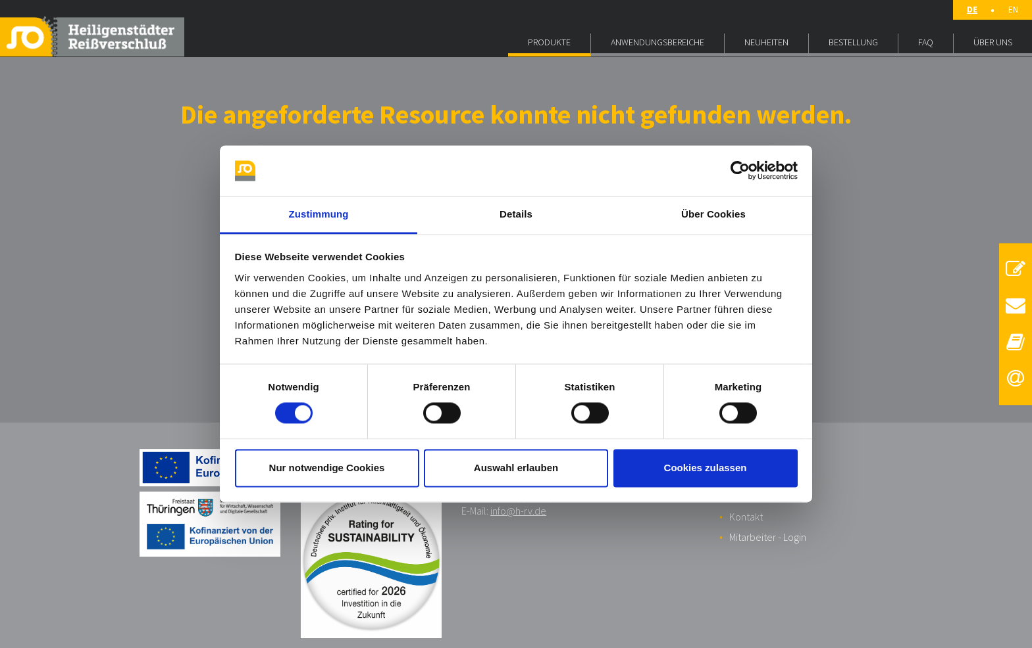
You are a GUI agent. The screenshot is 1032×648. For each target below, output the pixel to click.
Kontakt (746, 516)
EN (1013, 9)
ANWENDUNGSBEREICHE (657, 42)
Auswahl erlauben (516, 467)
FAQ (925, 42)
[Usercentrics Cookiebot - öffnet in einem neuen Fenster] (740, 171)
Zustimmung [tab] (319, 214)
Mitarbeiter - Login (767, 537)
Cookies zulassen (705, 467)
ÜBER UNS (992, 42)
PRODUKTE (549, 42)
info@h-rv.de (518, 510)
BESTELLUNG (853, 42)
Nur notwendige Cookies (327, 467)
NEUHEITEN (766, 42)
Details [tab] (516, 214)
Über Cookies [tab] (713, 214)
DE (972, 9)
